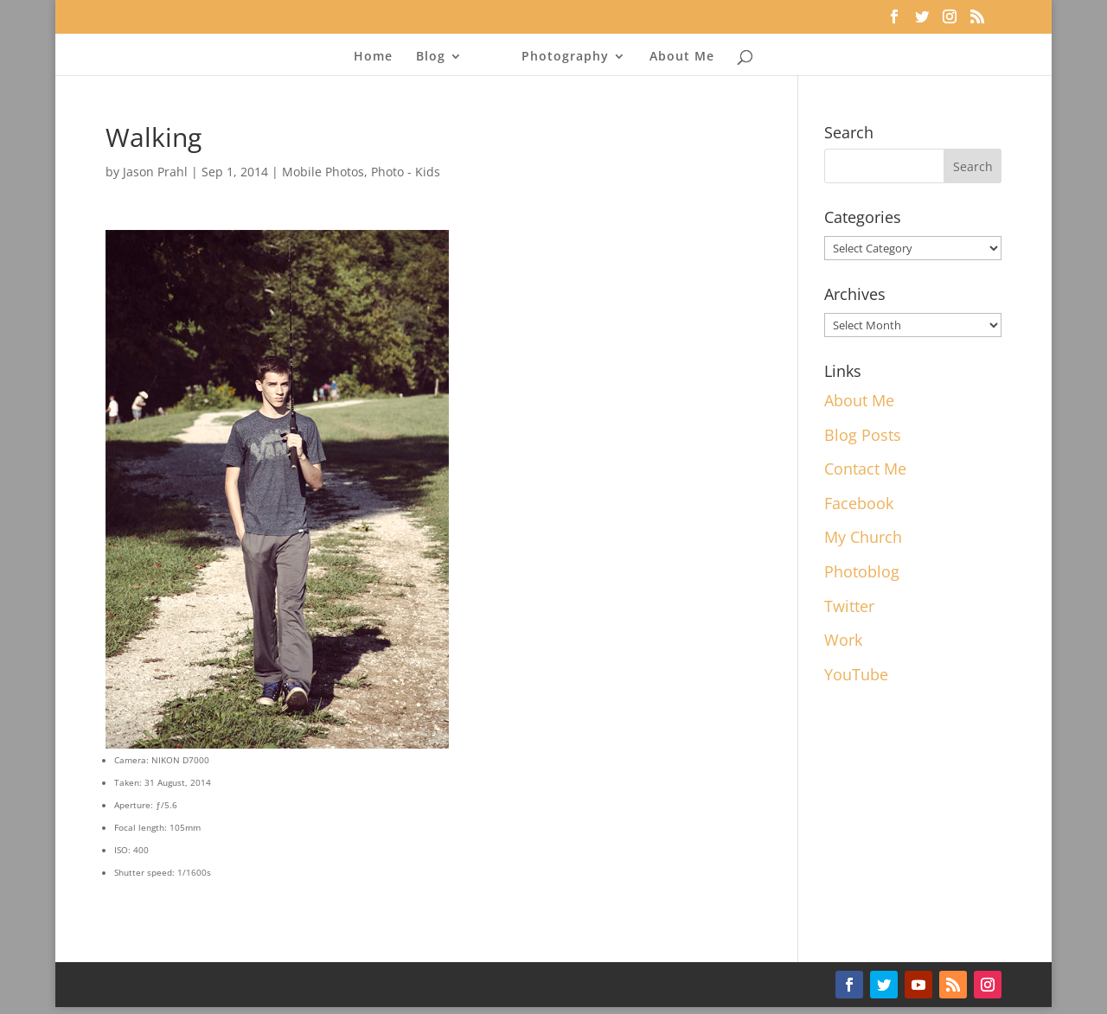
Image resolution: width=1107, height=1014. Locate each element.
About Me (681, 57)
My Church (863, 536)
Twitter (849, 606)
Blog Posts (862, 434)
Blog (430, 57)
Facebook (858, 503)
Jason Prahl (155, 171)
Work (843, 639)
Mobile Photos (323, 171)
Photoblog (861, 571)
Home (373, 57)
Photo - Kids (405, 171)
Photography (565, 57)
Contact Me (865, 468)
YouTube (856, 674)
